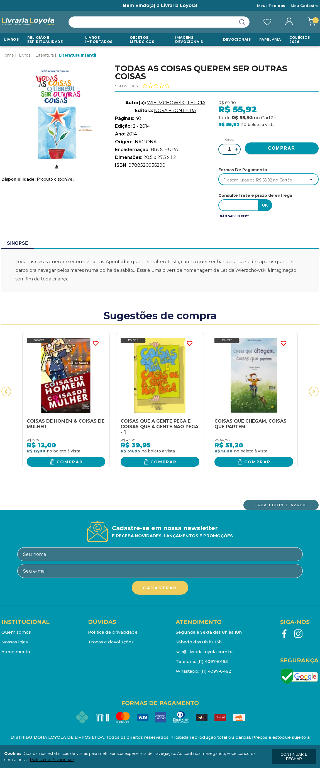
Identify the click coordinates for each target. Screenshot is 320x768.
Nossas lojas (14, 642)
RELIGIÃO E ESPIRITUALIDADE (45, 39)
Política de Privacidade (52, 759)
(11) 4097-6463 (212, 661)
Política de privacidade (113, 632)
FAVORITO (95, 343)
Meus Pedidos (271, 5)
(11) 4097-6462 (215, 671)
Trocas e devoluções (111, 642)
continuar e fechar (293, 756)
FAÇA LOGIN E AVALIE (281, 505)
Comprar (70, 461)
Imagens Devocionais (189, 39)
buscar (242, 22)
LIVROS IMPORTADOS (99, 39)
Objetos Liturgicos (142, 39)
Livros (11, 39)
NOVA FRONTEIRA (175, 110)
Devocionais (237, 39)
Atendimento (15, 651)
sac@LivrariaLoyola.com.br (204, 651)
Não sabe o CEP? (234, 216)
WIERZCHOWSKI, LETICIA (176, 102)
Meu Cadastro (305, 5)
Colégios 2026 (299, 39)
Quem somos (16, 632)
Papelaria (270, 39)
